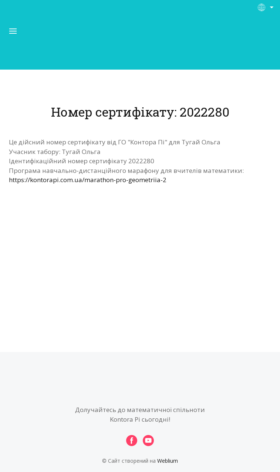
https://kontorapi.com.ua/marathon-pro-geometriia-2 (87, 179)
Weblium (167, 460)
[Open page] (140, 44)
